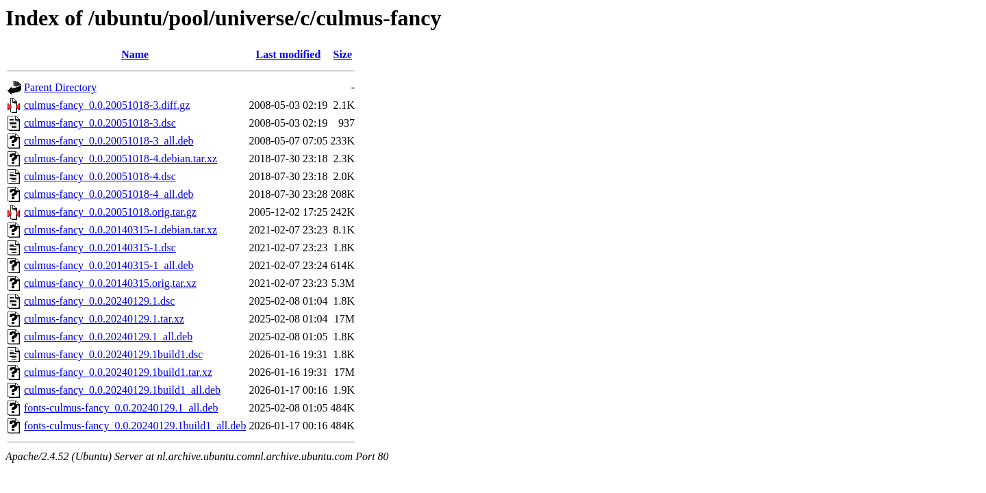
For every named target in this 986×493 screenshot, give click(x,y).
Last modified (288, 54)
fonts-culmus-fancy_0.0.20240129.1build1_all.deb (135, 425)
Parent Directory (60, 87)
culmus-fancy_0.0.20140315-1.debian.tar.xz (120, 230)
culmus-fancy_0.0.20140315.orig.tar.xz (110, 283)
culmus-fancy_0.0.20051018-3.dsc (100, 123)
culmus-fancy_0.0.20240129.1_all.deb (108, 336)
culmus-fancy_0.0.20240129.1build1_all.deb (122, 390)
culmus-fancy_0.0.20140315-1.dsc (100, 247)
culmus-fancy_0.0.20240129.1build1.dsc (113, 354)
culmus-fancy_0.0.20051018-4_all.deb (109, 194)
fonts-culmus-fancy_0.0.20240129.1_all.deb (121, 408)
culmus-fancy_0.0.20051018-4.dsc (100, 176)
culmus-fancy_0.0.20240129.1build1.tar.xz (118, 372)
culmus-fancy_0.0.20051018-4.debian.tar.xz (120, 158)
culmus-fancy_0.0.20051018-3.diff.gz (107, 105)
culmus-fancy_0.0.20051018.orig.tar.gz (110, 212)
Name (135, 54)
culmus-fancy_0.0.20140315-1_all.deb (109, 265)
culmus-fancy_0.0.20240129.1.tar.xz (104, 319)
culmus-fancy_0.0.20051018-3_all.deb (109, 141)
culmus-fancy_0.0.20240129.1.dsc (99, 301)
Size (343, 54)
